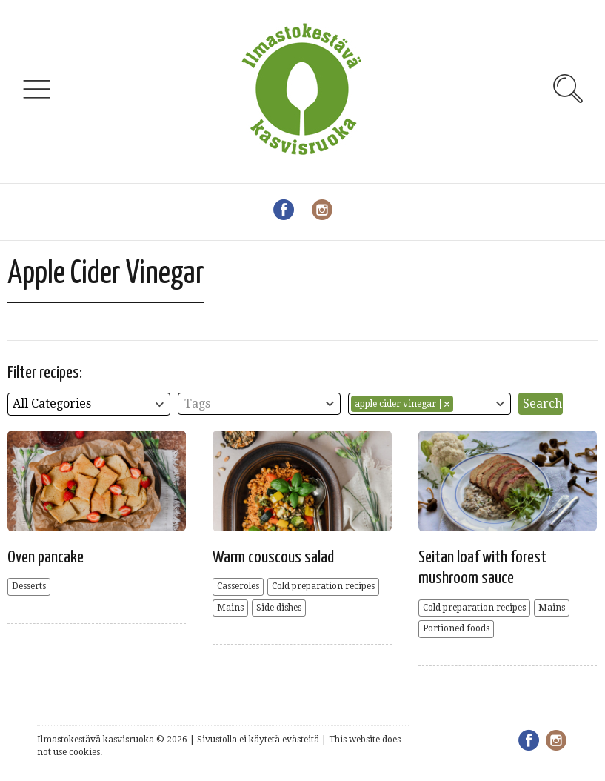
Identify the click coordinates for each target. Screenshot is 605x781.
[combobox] (88, 404)
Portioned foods (456, 628)
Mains (230, 607)
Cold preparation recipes (323, 586)
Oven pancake (45, 557)
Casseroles (238, 586)
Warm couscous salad (273, 557)
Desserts (29, 586)
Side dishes (278, 607)
